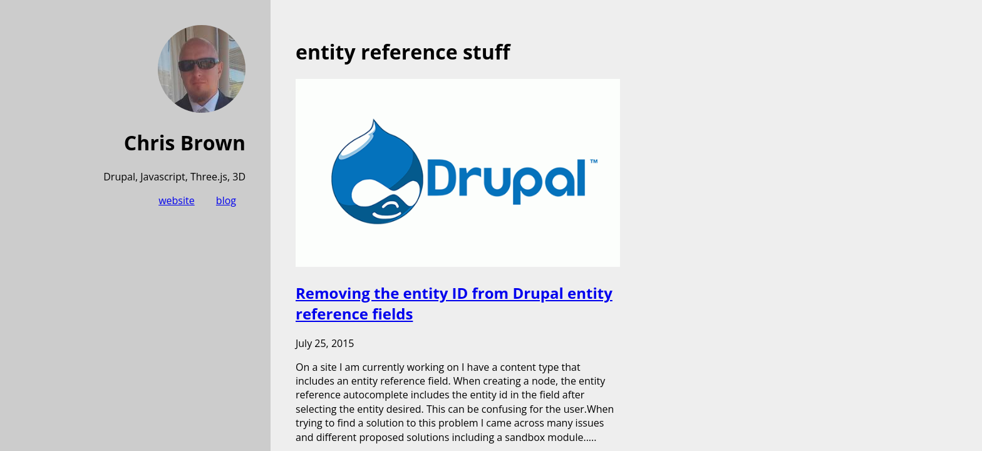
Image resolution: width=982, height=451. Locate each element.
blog (226, 200)
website (176, 200)
